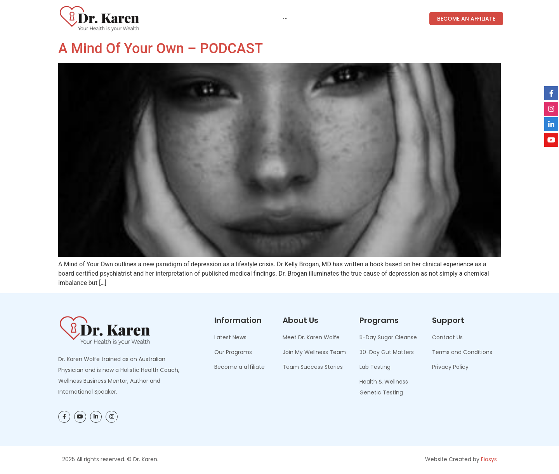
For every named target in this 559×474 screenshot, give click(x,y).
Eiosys (489, 459)
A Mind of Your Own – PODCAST (160, 48)
